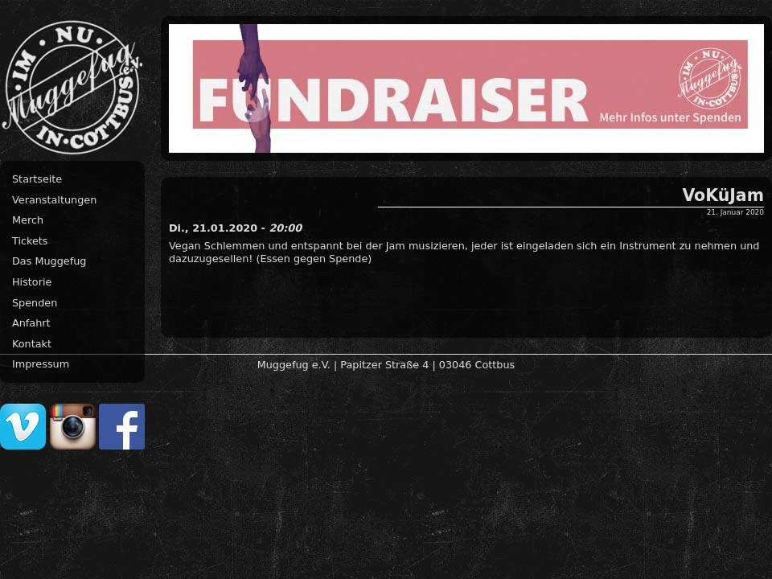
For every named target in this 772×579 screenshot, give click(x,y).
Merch (27, 220)
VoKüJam (723, 195)
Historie (31, 282)
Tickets (30, 241)
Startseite (37, 179)
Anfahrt (31, 323)
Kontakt (31, 344)
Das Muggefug (49, 261)
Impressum (40, 364)
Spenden (34, 303)
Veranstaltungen (54, 200)
